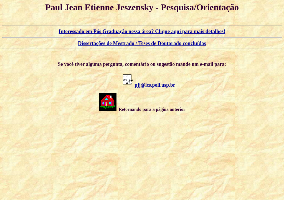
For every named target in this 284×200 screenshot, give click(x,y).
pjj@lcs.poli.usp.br (155, 85)
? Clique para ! (142, 31)
